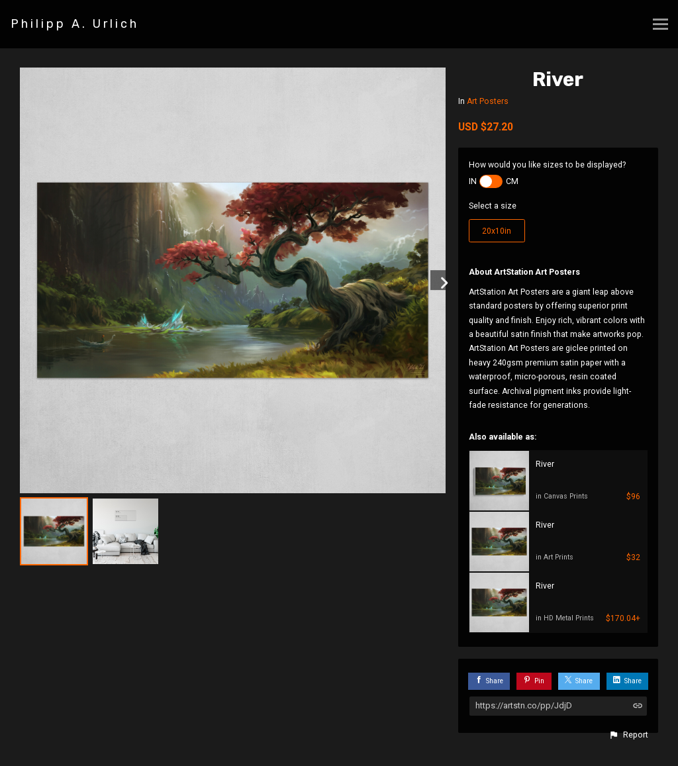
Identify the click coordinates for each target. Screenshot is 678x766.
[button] (628, 734)
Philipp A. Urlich (75, 24)
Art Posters (487, 101)
